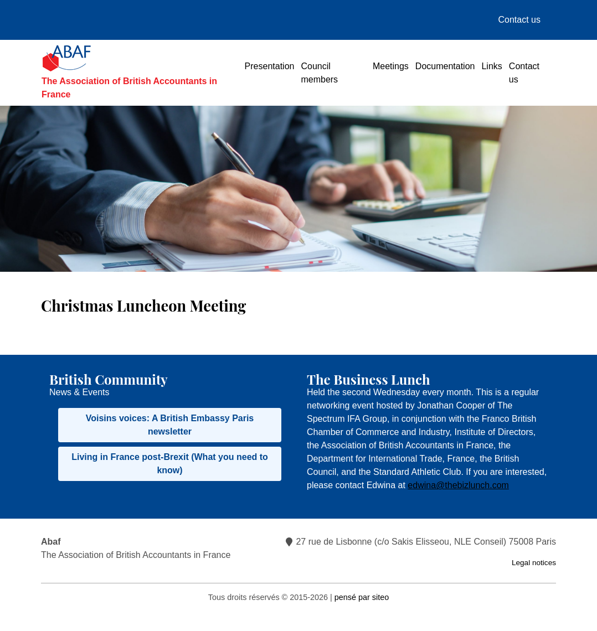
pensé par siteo (361, 597)
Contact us (519, 19)
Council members (319, 72)
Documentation (445, 66)
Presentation (270, 66)
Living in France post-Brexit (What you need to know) (169, 463)
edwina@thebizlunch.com (458, 485)
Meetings (391, 66)
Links (491, 66)
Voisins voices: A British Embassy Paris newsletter (170, 424)
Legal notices (534, 562)
